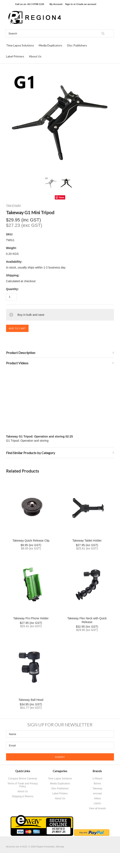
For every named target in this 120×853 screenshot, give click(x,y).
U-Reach (97, 778)
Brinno (97, 783)
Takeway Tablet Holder (87, 540)
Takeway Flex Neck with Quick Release (87, 620)
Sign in (69, 4)
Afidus (97, 798)
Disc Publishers (77, 45)
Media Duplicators (50, 45)
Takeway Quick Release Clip (30, 540)
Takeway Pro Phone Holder (31, 618)
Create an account (86, 4)
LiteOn (97, 803)
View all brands (97, 808)
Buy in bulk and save (31, 314)
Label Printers (15, 56)
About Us (35, 56)
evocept (97, 793)
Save (61, 197)
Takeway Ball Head (31, 699)
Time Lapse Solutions (20, 45)
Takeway (97, 788)
